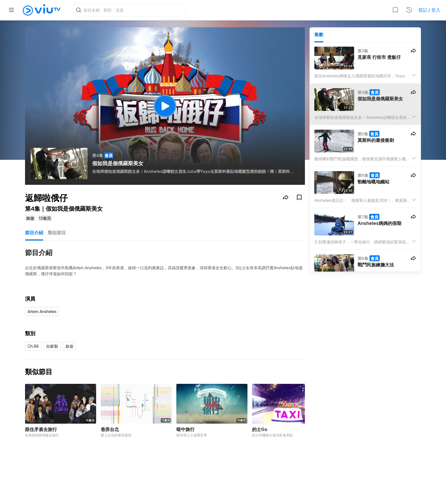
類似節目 (57, 232)
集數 (318, 34)
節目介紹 (34, 232)
